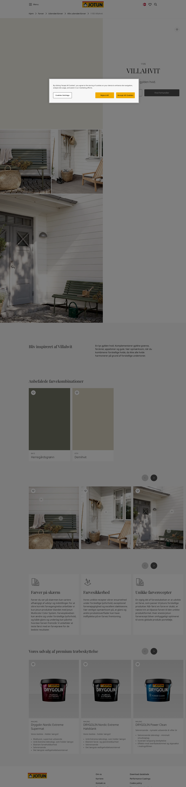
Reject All (105, 95)
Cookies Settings (62, 95)
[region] (94, 91)
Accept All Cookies (125, 95)
